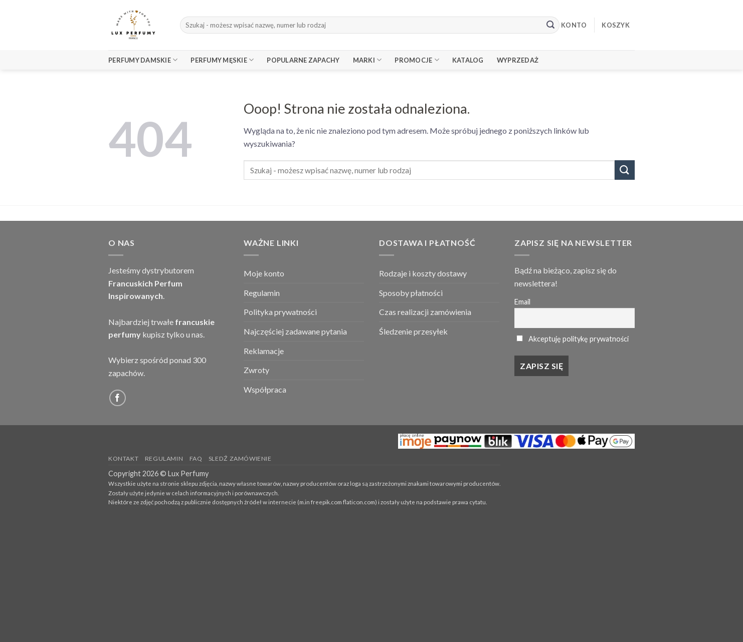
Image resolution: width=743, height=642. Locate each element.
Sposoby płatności (411, 292)
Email (522, 301)
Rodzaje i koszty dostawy (423, 273)
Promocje (417, 60)
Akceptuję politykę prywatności (578, 339)
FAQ (196, 458)
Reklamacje (264, 351)
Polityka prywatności (280, 311)
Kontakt (123, 458)
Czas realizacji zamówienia (425, 311)
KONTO (574, 25)
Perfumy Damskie (142, 60)
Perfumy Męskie (222, 60)
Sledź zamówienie (240, 458)
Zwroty (256, 370)
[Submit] (550, 25)
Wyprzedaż (517, 60)
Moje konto (264, 273)
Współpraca (265, 389)
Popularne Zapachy (303, 60)
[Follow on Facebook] (117, 398)
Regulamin (262, 292)
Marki (367, 60)
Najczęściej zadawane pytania (295, 331)
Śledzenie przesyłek (413, 331)
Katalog (468, 60)
